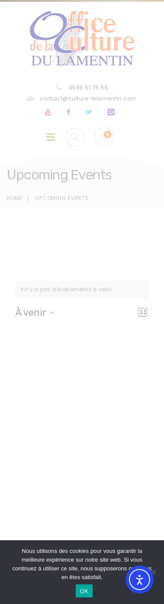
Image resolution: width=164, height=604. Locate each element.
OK (84, 591)
